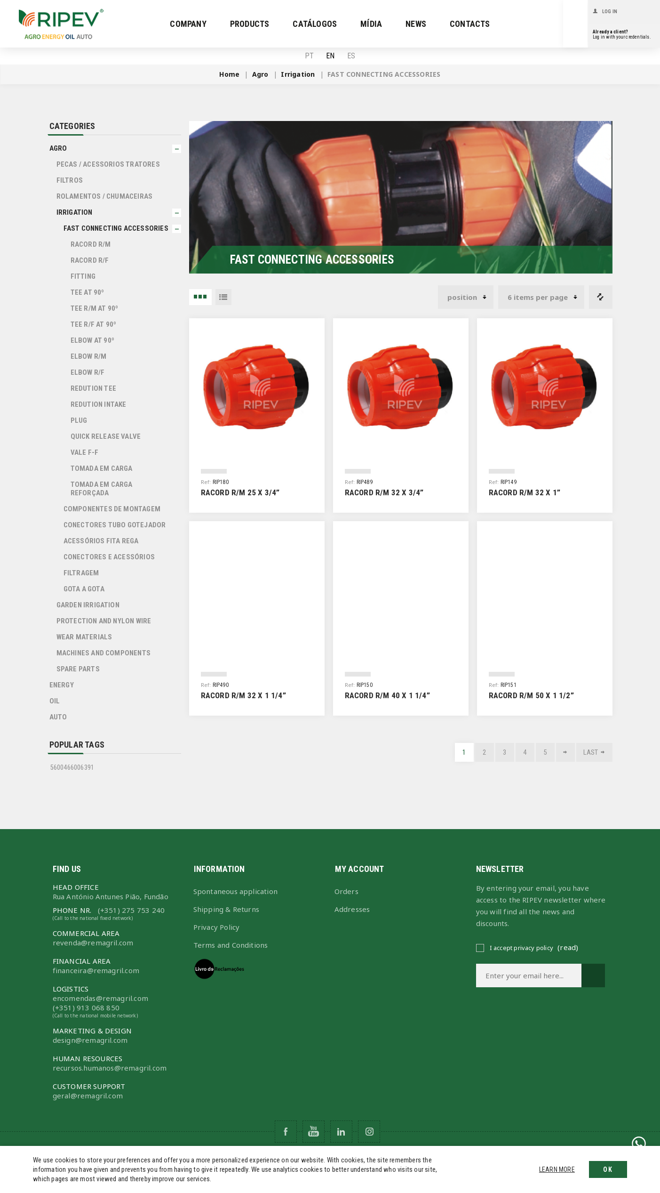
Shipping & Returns (226, 909)
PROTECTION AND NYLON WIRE (103, 621)
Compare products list (600, 297)
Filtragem (81, 573)
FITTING (83, 276)
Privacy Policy (216, 927)
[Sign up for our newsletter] (528, 975)
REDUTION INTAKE (99, 404)
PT (309, 56)
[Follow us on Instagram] (369, 1131)
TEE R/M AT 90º (95, 308)
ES (351, 56)
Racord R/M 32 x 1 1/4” (243, 695)
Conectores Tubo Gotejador (115, 525)
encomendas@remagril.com (101, 998)
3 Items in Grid (200, 297)
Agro (58, 148)
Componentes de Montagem (112, 509)
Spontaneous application (235, 891)
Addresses (352, 909)
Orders (346, 891)
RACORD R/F (90, 260)
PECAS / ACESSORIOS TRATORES (108, 164)
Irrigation (74, 212)
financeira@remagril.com (96, 970)
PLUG (79, 420)
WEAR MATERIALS (84, 637)
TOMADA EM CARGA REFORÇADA (102, 488)
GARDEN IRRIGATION (87, 605)
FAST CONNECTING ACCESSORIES (116, 228)
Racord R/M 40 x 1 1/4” (387, 695)
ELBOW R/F (88, 372)
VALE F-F (85, 452)
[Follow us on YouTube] (313, 1131)
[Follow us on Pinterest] (341, 1131)
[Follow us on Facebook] (286, 1131)
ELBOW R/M (89, 356)
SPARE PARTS (78, 669)
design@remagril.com (90, 1040)
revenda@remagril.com (93, 942)
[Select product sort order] (465, 297)
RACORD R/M (91, 244)
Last (590, 752)
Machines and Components (103, 653)
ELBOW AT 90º (92, 340)
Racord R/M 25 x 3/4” (240, 492)
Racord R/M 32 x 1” (525, 492)
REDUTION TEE (93, 388)
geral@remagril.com (88, 1095)
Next (565, 752)
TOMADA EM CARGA (102, 468)
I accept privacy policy (522, 947)
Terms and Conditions (230, 945)
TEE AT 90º (87, 292)
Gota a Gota (84, 589)
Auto (58, 717)
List (223, 297)
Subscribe (593, 975)
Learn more (557, 1169)
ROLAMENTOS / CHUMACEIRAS (104, 196)
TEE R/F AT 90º (94, 324)
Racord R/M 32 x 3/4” (384, 492)
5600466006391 (72, 768)
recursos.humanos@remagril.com (110, 1067)
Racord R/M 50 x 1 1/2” (531, 695)
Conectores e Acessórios (109, 557)
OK (608, 1169)
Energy (61, 685)
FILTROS (69, 180)
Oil (54, 701)
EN (330, 56)
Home (229, 74)
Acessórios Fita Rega (101, 541)
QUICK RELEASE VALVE (106, 436)
